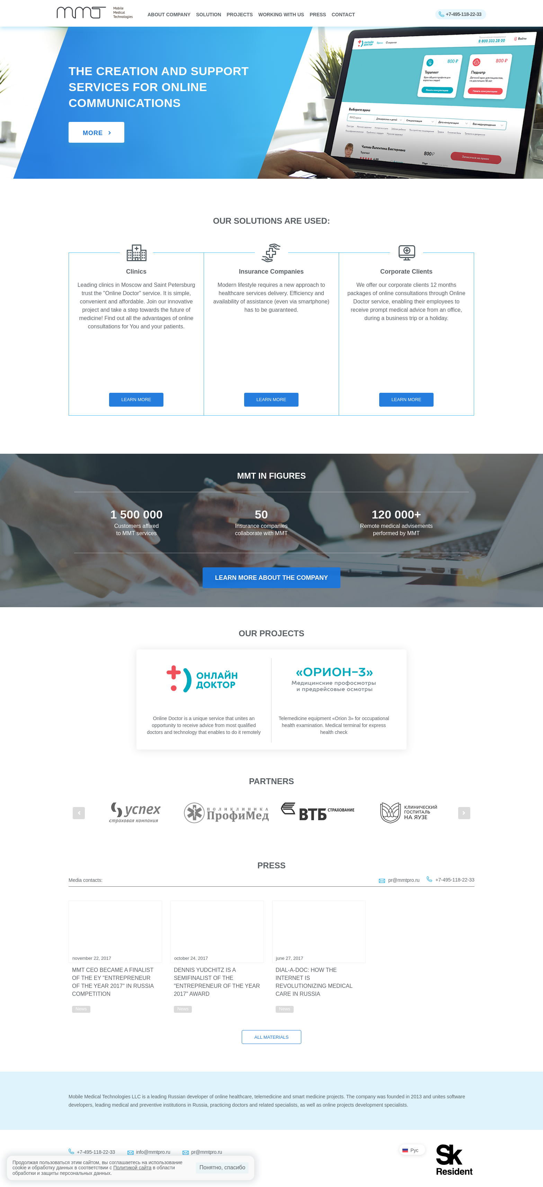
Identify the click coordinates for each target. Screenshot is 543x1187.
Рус (414, 1150)
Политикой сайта (132, 1167)
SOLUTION (208, 14)
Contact (343, 14)
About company (169, 14)
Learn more (136, 399)
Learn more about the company (271, 577)
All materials (272, 1037)
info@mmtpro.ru (153, 1152)
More (93, 133)
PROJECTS (240, 14)
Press (318, 14)
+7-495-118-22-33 (463, 14)
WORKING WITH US (281, 14)
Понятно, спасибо (222, 1167)
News (81, 1008)
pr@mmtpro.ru (403, 880)
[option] (135, 813)
